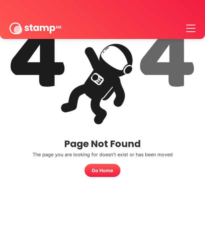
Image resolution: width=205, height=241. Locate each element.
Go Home (102, 170)
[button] (191, 28)
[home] (35, 28)
